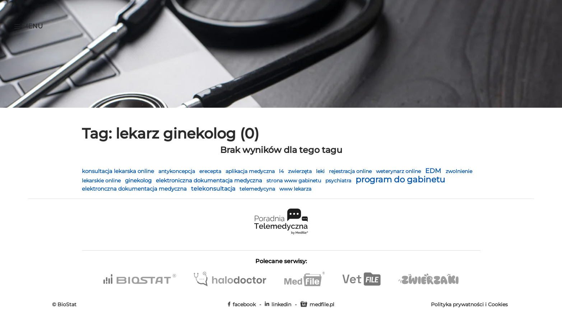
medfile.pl (317, 304)
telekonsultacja (214, 188)
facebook (242, 304)
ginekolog (139, 180)
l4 (282, 171)
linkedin (278, 304)
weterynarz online (399, 171)
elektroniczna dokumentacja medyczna (210, 180)
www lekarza (295, 189)
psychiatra (339, 180)
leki (321, 171)
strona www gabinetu (294, 180)
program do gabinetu (400, 179)
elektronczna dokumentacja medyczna (135, 189)
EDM (434, 170)
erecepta (211, 171)
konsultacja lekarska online (118, 171)
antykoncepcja (177, 171)
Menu (28, 26)
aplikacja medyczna (251, 171)
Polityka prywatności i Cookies (469, 304)
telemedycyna (258, 189)
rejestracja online (351, 171)
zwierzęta (300, 171)
